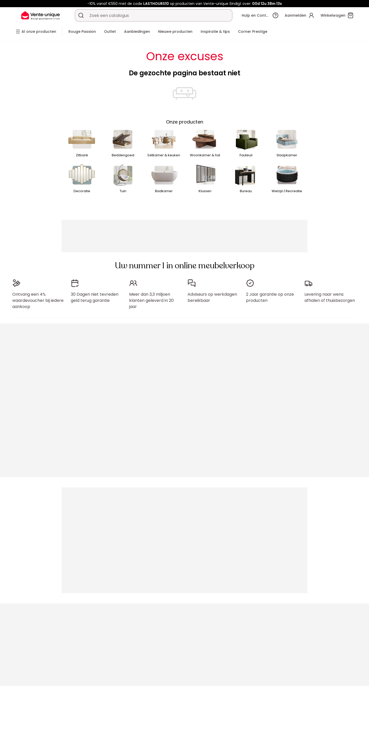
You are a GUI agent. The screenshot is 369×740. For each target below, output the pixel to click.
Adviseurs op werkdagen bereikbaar (212, 297)
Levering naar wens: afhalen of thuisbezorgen (329, 297)
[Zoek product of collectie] (81, 15)
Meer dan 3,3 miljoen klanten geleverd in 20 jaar (151, 300)
